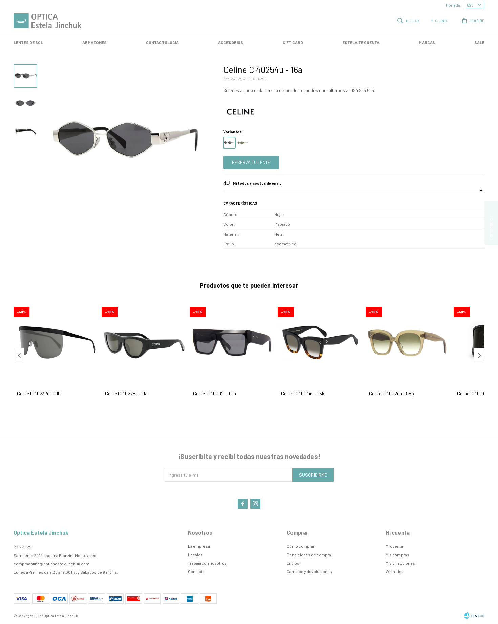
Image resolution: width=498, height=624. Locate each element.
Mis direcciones (400, 563)
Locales (195, 554)
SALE (479, 42)
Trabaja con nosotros (207, 563)
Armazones (94, 42)
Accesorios (230, 42)
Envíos (293, 563)
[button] (479, 355)
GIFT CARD (293, 42)
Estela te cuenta (361, 42)
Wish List (394, 571)
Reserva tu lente (251, 162)
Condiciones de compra (309, 554)
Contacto (196, 571)
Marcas (427, 42)
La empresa (199, 546)
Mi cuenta (394, 546)
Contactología (162, 42)
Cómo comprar (301, 546)
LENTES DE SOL (28, 42)
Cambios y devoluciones (309, 571)
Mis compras (397, 554)
